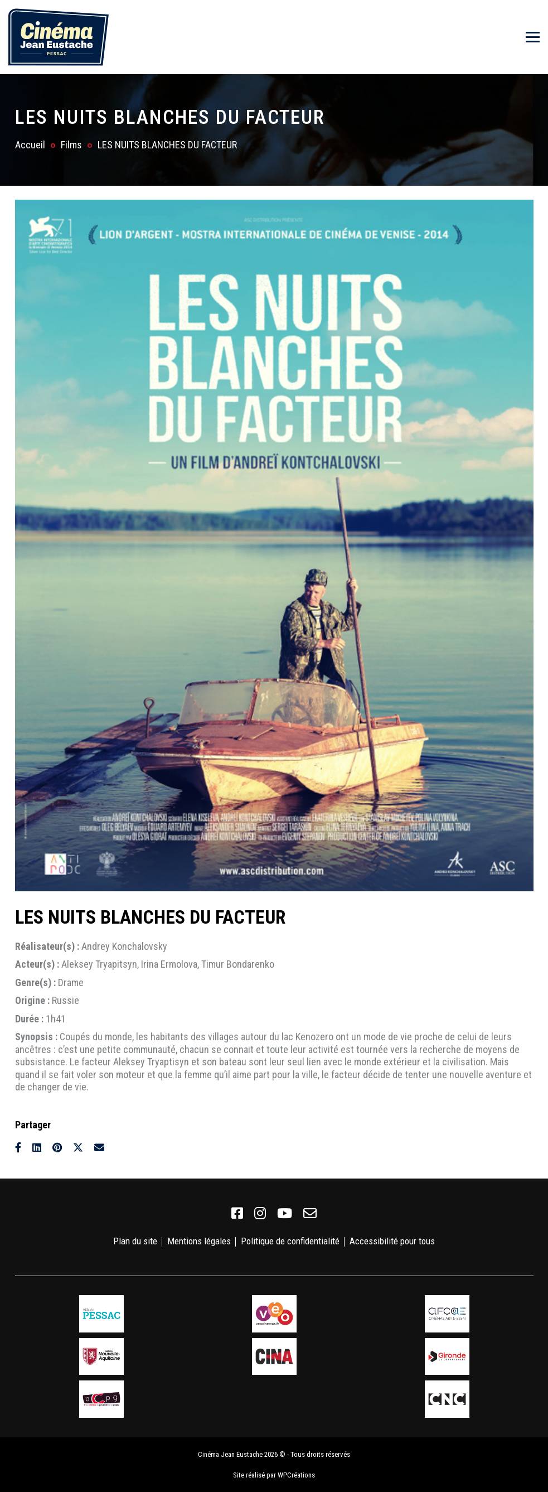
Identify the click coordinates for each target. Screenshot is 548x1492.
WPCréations (296, 1474)
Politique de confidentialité (290, 1241)
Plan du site (135, 1241)
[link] (237, 1213)
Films (71, 145)
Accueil (30, 145)
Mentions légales (199, 1241)
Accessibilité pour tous (392, 1241)
